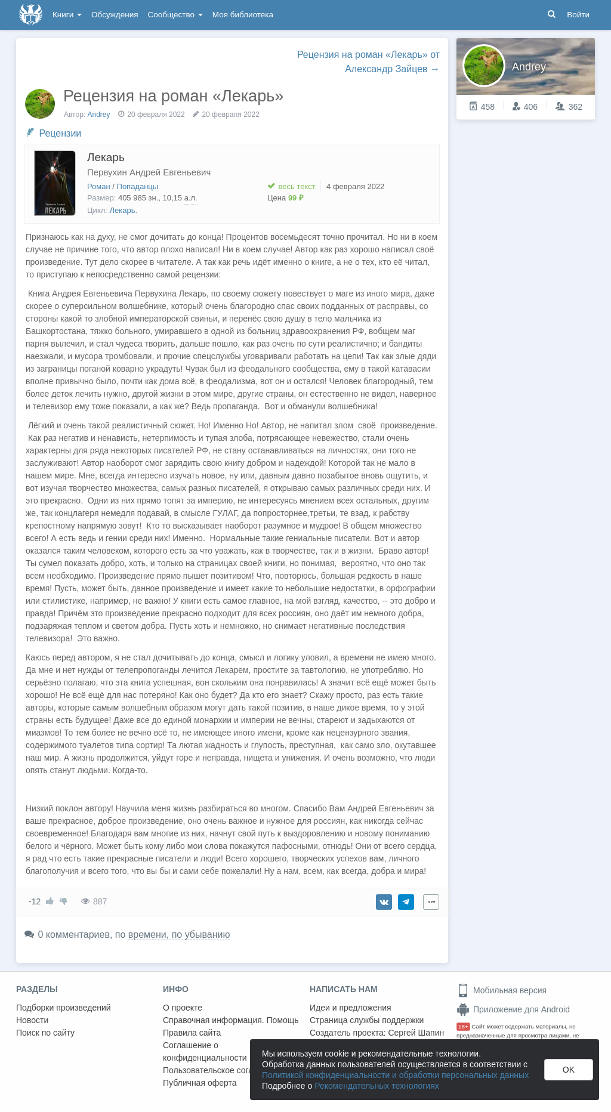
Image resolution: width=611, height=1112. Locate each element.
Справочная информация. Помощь (231, 1020)
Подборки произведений (63, 1007)
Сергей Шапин (416, 1032)
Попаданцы (138, 186)
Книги (67, 14)
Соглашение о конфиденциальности (205, 1051)
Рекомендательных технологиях (376, 1086)
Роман (98, 186)
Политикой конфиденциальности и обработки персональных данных (395, 1075)
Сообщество (175, 14)
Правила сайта (192, 1032)
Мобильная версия (501, 990)
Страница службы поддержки (367, 1020)
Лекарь (106, 157)
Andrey (99, 114)
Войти (578, 14)
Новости (32, 1020)
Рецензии (60, 133)
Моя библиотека (242, 14)
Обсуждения (114, 14)
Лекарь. (124, 210)
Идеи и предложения (350, 1007)
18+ (463, 1026)
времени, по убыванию (179, 934)
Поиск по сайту (45, 1032)
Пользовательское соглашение (223, 1070)
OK (569, 1069)
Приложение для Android (513, 1009)
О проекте (182, 1007)
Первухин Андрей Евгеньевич (149, 172)
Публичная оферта (200, 1083)
